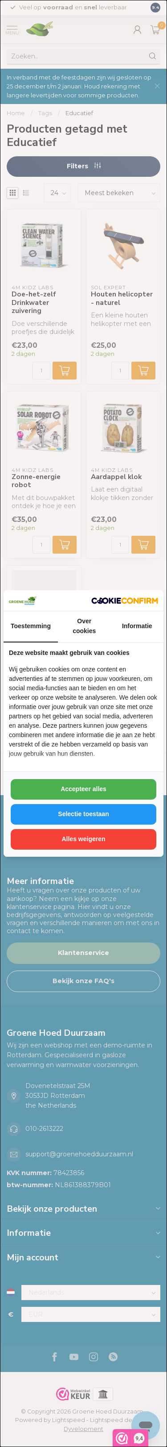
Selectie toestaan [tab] (83, 813)
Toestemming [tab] (31, 626)
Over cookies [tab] (84, 625)
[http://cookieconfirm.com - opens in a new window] (124, 600)
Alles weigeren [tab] (83, 838)
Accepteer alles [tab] (83, 788)
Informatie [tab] (137, 626)
